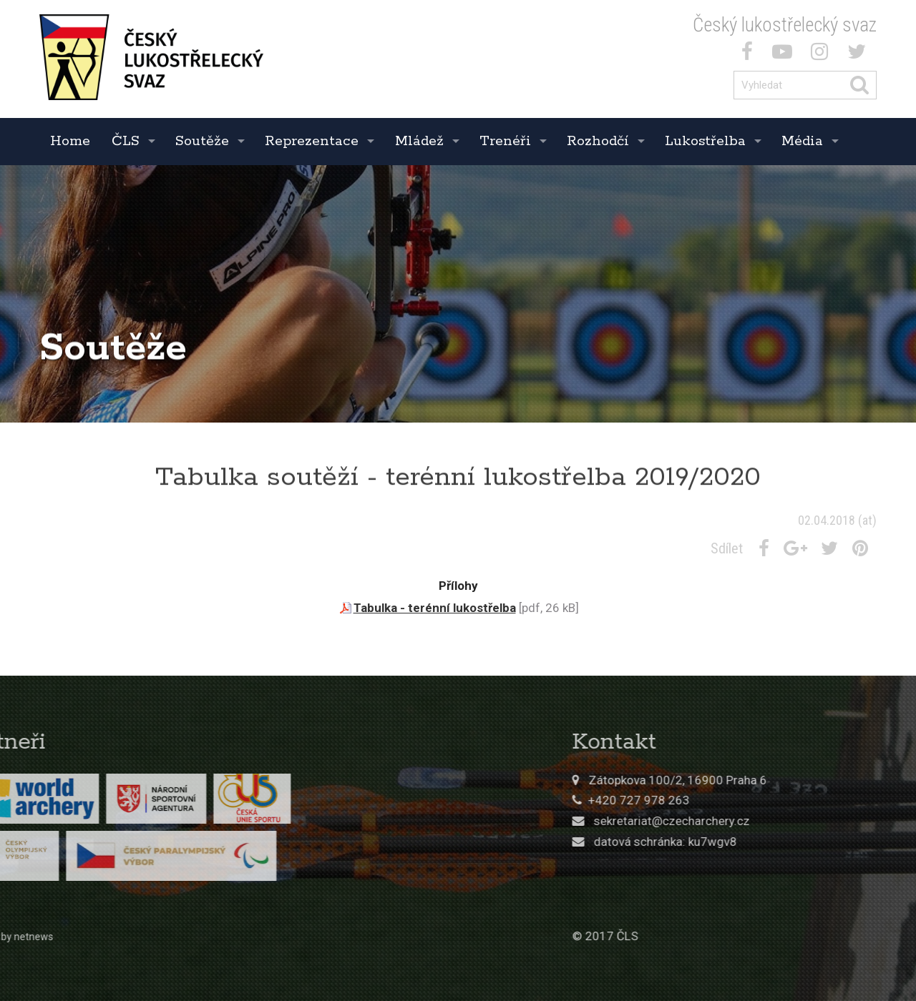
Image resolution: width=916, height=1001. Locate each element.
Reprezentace (312, 141)
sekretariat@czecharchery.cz (788, 821)
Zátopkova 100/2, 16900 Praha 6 (794, 780)
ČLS (126, 141)
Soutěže (202, 141)
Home (70, 141)
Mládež (419, 141)
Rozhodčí (598, 141)
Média (802, 141)
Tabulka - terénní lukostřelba (435, 608)
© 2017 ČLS (721, 936)
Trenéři (505, 141)
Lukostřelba (705, 141)
